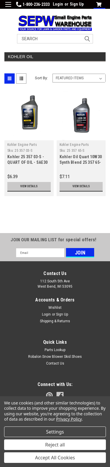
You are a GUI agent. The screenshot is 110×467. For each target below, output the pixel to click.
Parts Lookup (55, 350)
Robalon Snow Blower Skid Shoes (55, 357)
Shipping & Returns (55, 321)
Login (58, 4)
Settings (55, 432)
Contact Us (55, 363)
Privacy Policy (69, 419)
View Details (29, 186)
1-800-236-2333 (33, 4)
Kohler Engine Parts (22, 145)
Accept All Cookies (55, 457)
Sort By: (41, 78)
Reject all (55, 444)
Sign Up (77, 4)
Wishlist (55, 308)
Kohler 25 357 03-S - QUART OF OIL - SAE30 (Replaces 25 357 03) (27, 162)
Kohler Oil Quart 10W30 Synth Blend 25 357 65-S (81, 162)
